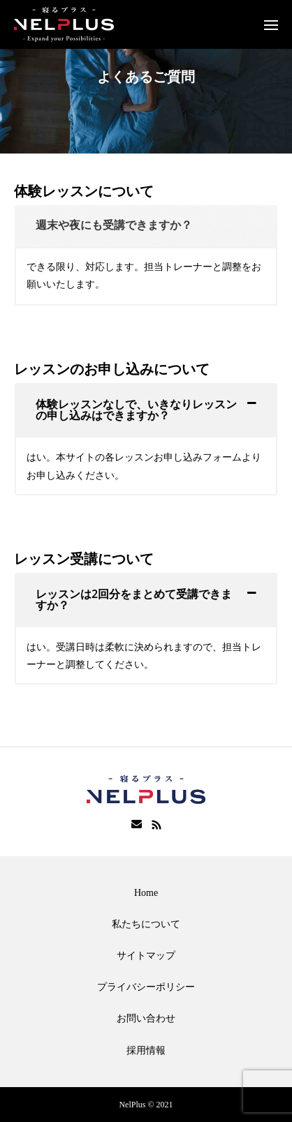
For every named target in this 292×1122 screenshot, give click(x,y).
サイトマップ (146, 955)
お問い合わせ (146, 1018)
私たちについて (146, 924)
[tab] (146, 226)
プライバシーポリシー (146, 987)
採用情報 (146, 1050)
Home (146, 893)
